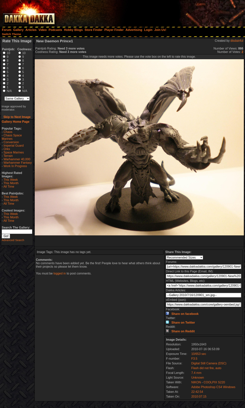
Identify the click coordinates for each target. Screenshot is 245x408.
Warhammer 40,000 (17, 159)
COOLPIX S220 (214, 382)
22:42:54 (197, 391)
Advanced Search (13, 240)
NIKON (196, 382)
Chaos (8, 132)
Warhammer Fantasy (18, 162)
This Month (10, 183)
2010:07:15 (198, 396)
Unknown (197, 377)
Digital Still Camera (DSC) (208, 363)
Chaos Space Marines (12, 137)
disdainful (236, 40)
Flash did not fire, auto (206, 368)
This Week (10, 179)
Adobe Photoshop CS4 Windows (213, 387)
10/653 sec (198, 353)
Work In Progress (15, 166)
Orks (7, 149)
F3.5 (194, 358)
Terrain (8, 155)
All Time (8, 186)
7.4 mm (196, 372)
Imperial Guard (14, 145)
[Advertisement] (194, 12)
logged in (60, 273)
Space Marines (14, 152)
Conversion (11, 142)
